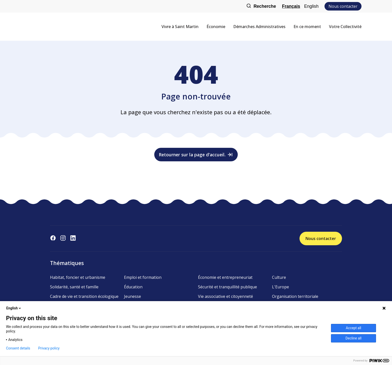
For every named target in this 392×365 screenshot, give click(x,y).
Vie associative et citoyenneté (225, 296)
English (311, 6)
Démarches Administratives (259, 26)
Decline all (354, 338)
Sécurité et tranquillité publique (227, 287)
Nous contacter (343, 6)
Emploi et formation (143, 277)
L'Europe (280, 287)
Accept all (353, 328)
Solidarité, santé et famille (74, 287)
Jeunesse (132, 296)
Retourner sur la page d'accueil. (196, 154)
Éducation (133, 287)
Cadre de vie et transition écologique (84, 296)
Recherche (261, 6)
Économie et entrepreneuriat (225, 277)
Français (291, 6)
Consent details (18, 348)
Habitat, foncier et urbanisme (77, 277)
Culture (279, 277)
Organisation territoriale (295, 296)
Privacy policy (49, 348)
